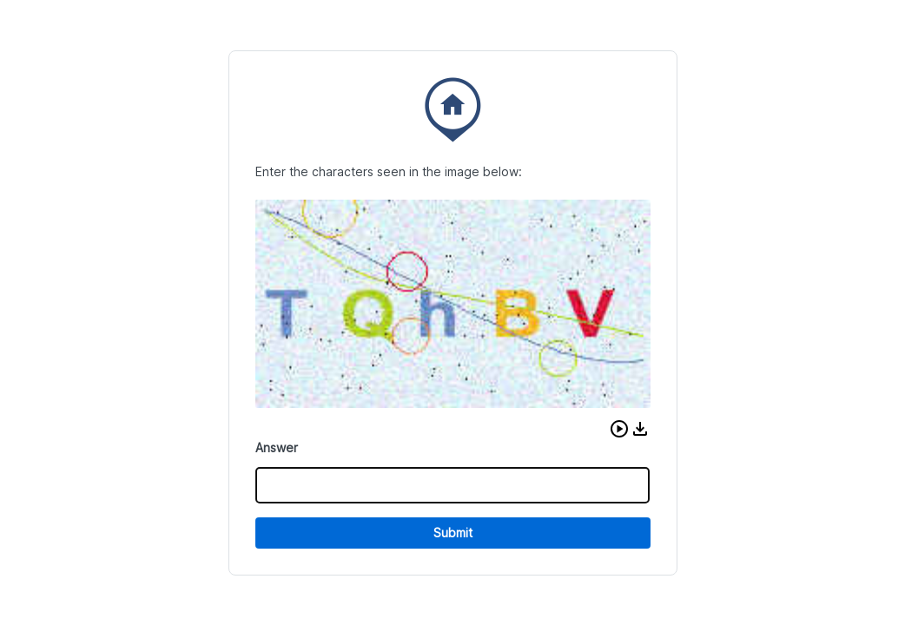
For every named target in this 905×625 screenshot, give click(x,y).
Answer (276, 447)
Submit (452, 532)
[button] (619, 428)
